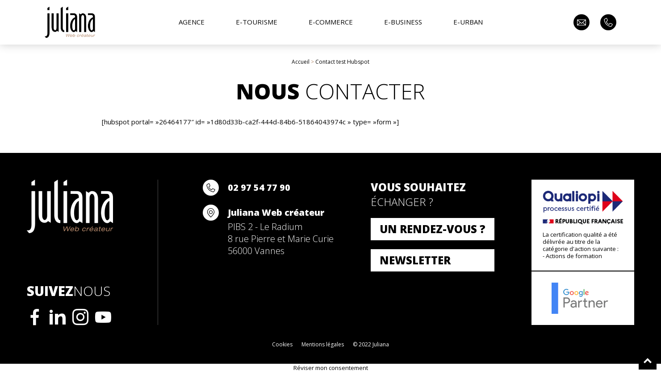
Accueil (301, 62)
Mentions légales (322, 344)
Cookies (282, 344)
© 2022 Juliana (371, 344)
